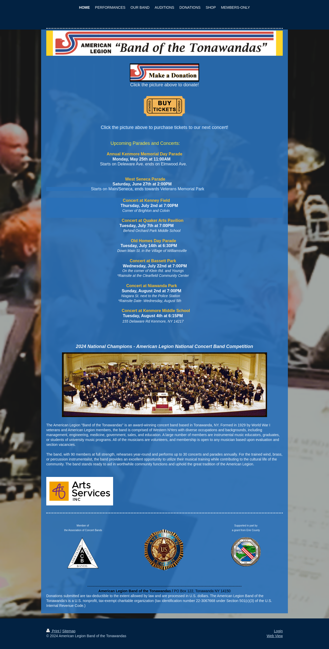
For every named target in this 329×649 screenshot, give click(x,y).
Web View (275, 636)
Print (53, 631)
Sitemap (68, 631)
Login (278, 631)
